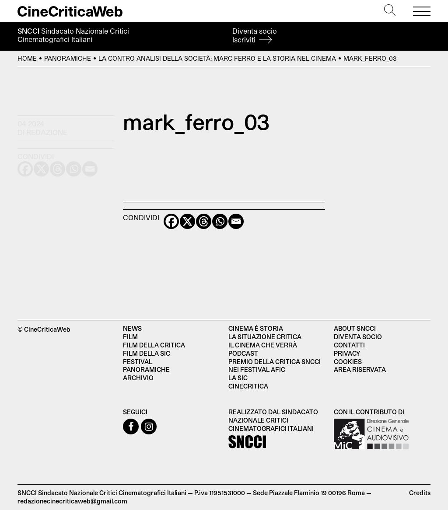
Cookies (348, 361)
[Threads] (203, 221)
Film (130, 336)
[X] (187, 221)
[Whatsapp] (220, 221)
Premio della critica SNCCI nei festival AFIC (274, 366)
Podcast (243, 353)
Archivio (138, 378)
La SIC (238, 378)
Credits (419, 492)
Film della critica (154, 345)
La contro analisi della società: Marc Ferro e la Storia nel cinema (217, 58)
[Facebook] (171, 221)
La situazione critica (264, 336)
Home (27, 58)
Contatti (349, 345)
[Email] (236, 221)
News (132, 328)
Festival (137, 361)
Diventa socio (254, 35)
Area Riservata (360, 369)
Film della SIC (146, 353)
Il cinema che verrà (262, 345)
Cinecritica (248, 386)
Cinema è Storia (255, 328)
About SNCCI (355, 328)
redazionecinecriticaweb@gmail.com (72, 501)
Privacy (347, 353)
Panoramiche (67, 58)
